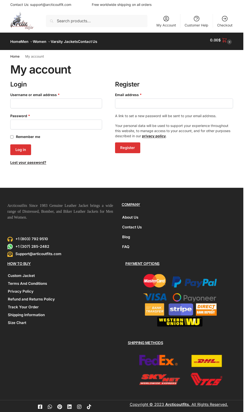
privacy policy (154, 133)
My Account (166, 21)
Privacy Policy (21, 288)
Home (15, 54)
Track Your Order (23, 304)
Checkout (225, 21)
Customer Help (196, 21)
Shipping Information (26, 312)
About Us (130, 214)
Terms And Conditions (27, 280)
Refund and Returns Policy (31, 296)
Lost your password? (28, 160)
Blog (126, 234)
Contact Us (132, 224)
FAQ (125, 244)
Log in (20, 147)
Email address (136, 91)
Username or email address (42, 91)
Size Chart (17, 320)
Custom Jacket (21, 273)
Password (27, 112)
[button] (221, 40)
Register (127, 145)
